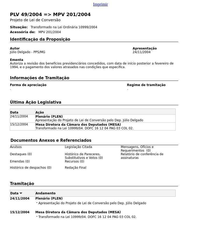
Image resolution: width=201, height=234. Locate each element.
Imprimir (100, 4)
